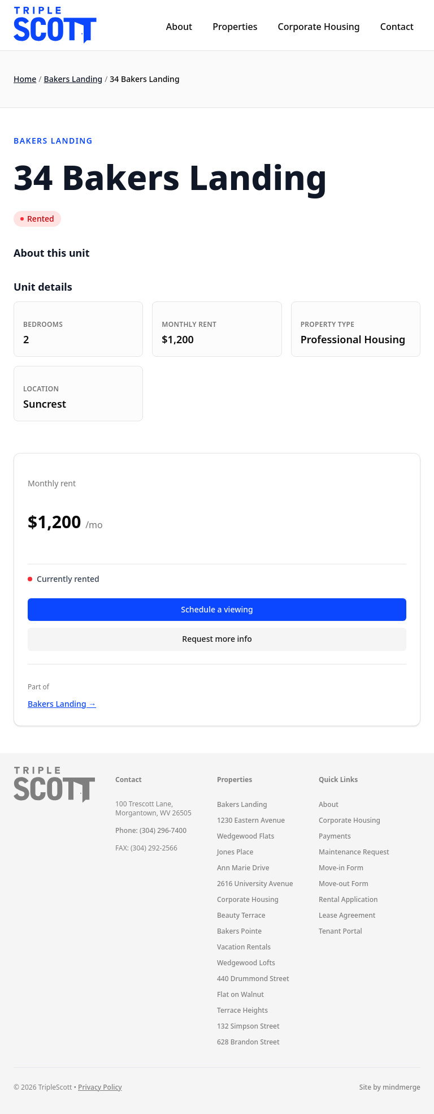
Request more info (216, 638)
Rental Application (348, 899)
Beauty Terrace (241, 915)
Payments (335, 836)
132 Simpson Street (248, 1026)
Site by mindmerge (389, 1087)
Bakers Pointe (239, 931)
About (179, 26)
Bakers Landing (73, 79)
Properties (234, 26)
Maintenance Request (354, 852)
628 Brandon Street (248, 1042)
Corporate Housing (318, 26)
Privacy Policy (100, 1087)
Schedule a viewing (217, 609)
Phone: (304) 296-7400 (150, 830)
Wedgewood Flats (245, 836)
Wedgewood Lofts (246, 963)
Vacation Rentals (244, 947)
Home (25, 79)
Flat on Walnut (240, 994)
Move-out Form (343, 883)
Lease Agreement (347, 915)
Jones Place (235, 852)
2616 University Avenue (255, 883)
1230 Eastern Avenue (251, 820)
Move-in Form (341, 868)
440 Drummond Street (253, 978)
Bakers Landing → (62, 703)
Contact (397, 26)
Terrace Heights (242, 1010)
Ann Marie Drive (243, 868)
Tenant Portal (340, 931)
